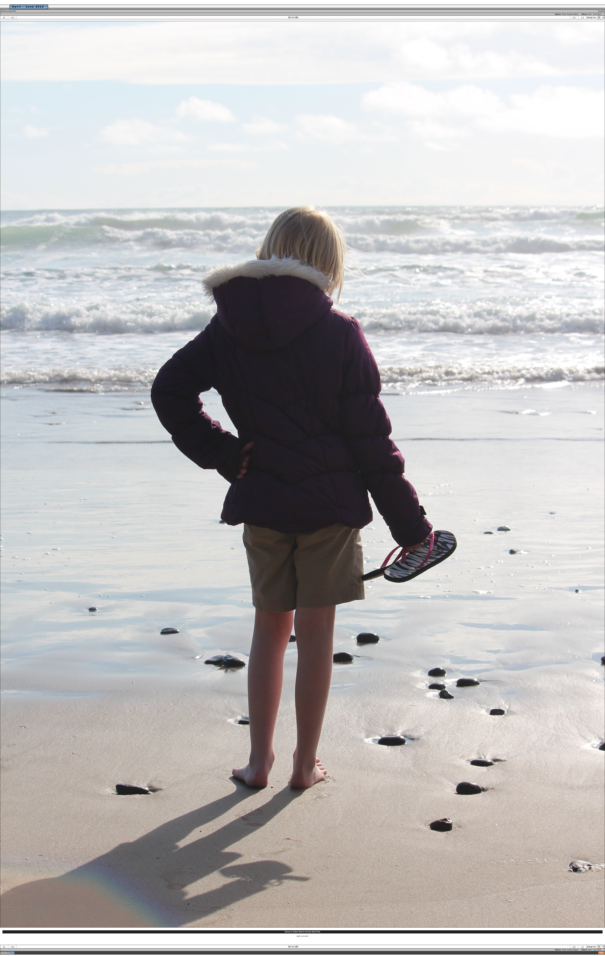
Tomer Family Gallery (571, 14)
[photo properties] (8, 11)
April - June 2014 (596, 14)
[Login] (601, 11)
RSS (602, 953)
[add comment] (302, 936)
